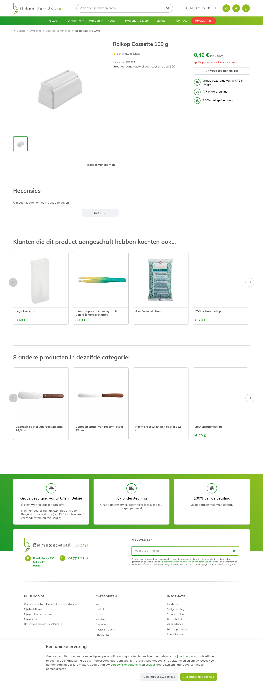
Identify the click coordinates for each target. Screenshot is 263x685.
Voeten (112, 20)
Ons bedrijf (173, 604)
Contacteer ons (175, 634)
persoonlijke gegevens (125, 664)
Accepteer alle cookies (198, 676)
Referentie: (119, 62)
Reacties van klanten (100, 165)
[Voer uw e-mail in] (185, 551)
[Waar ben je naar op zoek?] (124, 8)
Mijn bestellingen (33, 609)
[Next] (249, 282)
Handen (94, 20)
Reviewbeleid (174, 619)
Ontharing (74, 20)
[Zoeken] (168, 8)
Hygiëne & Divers (137, 20)
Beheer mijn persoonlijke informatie (43, 624)
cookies (184, 656)
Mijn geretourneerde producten (41, 614)
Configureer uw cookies (159, 676)
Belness (19, 31)
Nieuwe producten (177, 629)
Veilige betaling (175, 609)
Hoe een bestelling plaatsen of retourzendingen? (50, 604)
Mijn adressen (31, 619)
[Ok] (234, 551)
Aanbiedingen (175, 624)
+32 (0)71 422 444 (78, 558)
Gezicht (54, 20)
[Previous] (13, 282)
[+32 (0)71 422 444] (197, 8)
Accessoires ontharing (58, 31)
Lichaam (162, 20)
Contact (181, 20)
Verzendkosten (175, 614)
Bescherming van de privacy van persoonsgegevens (187, 562)
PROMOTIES (203, 20)
